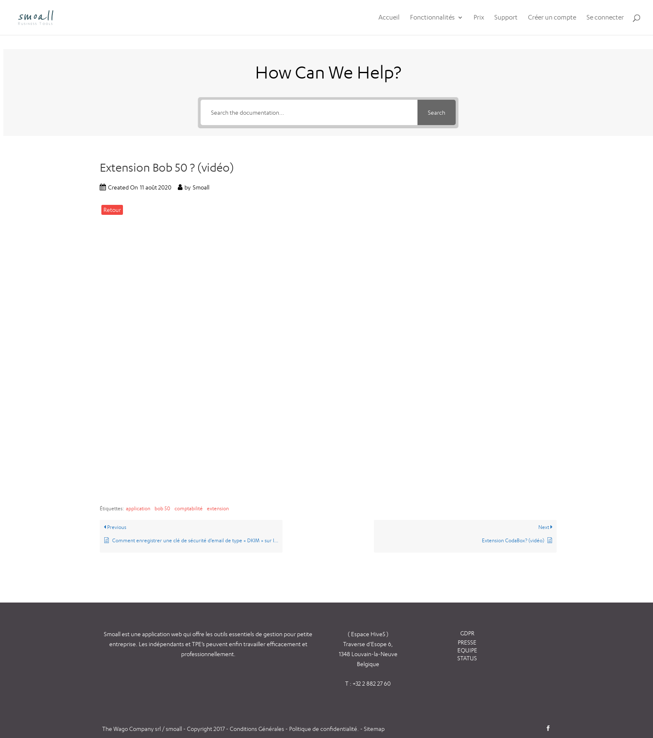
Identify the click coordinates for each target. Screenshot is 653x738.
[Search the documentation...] (309, 112)
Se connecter (605, 18)
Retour (112, 209)
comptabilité (188, 508)
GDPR (467, 633)
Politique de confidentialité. (324, 728)
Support (506, 18)
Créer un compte (552, 18)
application (138, 508)
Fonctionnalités (432, 18)
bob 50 (162, 508)
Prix (479, 18)
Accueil (389, 18)
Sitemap (374, 728)
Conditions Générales (257, 728)
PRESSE (467, 642)
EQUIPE (467, 650)
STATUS (467, 658)
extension (218, 508)
